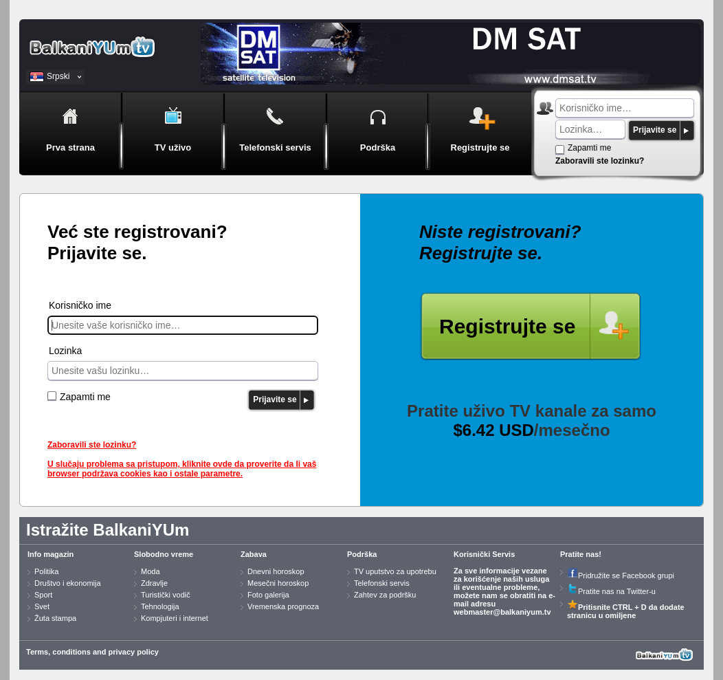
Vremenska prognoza (283, 606)
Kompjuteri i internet (174, 618)
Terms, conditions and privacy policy (92, 652)
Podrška (362, 554)
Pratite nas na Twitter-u (611, 591)
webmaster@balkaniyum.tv (502, 612)
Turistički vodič (165, 595)
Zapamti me (589, 148)
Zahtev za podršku (385, 595)
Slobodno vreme (163, 554)
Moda (150, 571)
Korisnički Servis (484, 554)
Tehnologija (160, 606)
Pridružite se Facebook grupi (620, 575)
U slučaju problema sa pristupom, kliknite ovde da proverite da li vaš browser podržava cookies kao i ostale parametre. (181, 469)
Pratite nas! (580, 554)
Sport (43, 595)
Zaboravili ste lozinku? (599, 161)
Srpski (58, 76)
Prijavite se (654, 130)
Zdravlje (154, 583)
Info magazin (50, 554)
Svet (41, 606)
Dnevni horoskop (275, 571)
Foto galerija (268, 595)
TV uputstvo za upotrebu (395, 571)
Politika (46, 571)
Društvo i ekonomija (67, 583)
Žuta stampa (55, 618)
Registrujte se (507, 326)
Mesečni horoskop (278, 583)
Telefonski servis (382, 583)
